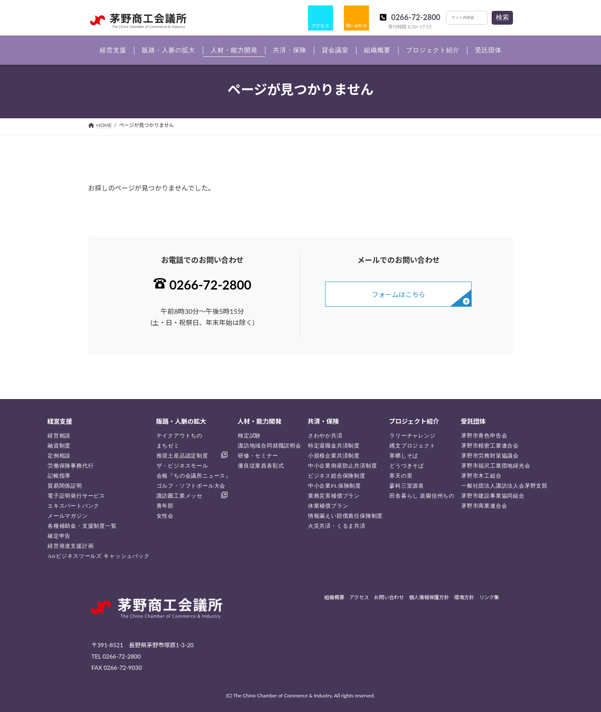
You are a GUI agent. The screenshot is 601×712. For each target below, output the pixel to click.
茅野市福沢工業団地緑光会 (495, 466)
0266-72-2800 (415, 17)
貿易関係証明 (65, 486)
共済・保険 (323, 421)
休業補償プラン (328, 506)
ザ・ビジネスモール (182, 466)
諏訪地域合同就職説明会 (269, 445)
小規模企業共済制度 (334, 456)
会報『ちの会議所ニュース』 (194, 476)
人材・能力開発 (259, 421)
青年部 (165, 506)
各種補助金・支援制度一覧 (82, 526)
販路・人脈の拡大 (181, 421)
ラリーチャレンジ (412, 435)
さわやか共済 (325, 435)
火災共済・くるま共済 (337, 526)
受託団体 (473, 421)
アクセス (320, 25)
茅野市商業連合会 (484, 506)
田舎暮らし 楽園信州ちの (422, 496)
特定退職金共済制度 (334, 445)
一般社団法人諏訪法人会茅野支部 (504, 486)
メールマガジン (68, 516)
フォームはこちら (398, 294)
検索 (502, 17)
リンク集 (489, 598)
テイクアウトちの (179, 435)
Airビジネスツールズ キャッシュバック (99, 556)
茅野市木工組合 (481, 476)
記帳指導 (59, 476)
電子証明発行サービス (76, 496)
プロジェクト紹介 (414, 421)
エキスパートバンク (73, 506)
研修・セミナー (258, 456)
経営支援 (59, 421)
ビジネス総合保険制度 (337, 476)
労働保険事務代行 (70, 466)
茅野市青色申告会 (484, 435)
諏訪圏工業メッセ (179, 496)
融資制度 (59, 445)
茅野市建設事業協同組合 (493, 496)
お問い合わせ (389, 598)
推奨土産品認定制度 (182, 456)
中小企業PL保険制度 (334, 486)
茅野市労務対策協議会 (490, 456)
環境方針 (464, 598)
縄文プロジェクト (412, 445)
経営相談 (59, 435)
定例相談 (59, 456)
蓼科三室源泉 (406, 486)
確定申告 (59, 536)
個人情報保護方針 (429, 598)
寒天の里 (400, 476)
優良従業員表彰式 (261, 466)
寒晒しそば (403, 456)
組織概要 (334, 598)
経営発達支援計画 (70, 546)
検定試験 (249, 435)
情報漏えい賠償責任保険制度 (345, 516)
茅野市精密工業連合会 (490, 445)
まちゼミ (168, 445)
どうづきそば (406, 466)
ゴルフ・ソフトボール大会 (191, 486)
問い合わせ (356, 25)
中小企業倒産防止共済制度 (342, 466)
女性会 (165, 516)
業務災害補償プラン (334, 496)
